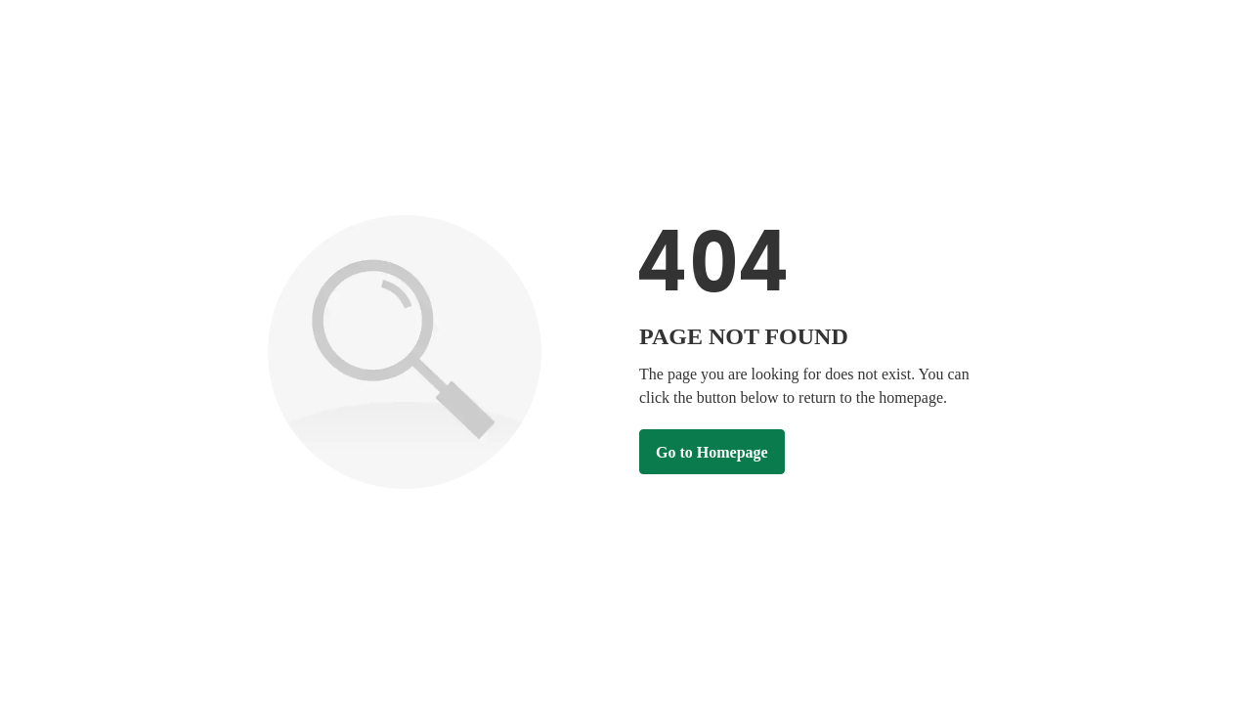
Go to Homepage (712, 452)
